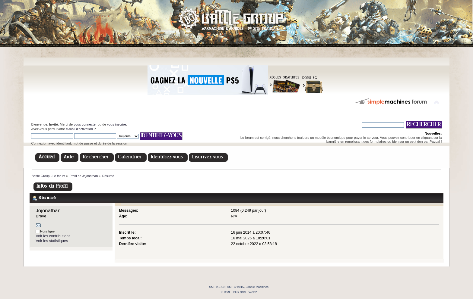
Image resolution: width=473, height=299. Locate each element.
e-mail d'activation (79, 129)
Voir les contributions (53, 236)
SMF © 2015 (235, 286)
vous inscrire (116, 124)
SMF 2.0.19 (217, 286)
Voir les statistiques (52, 241)
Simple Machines (257, 286)
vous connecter (85, 124)
